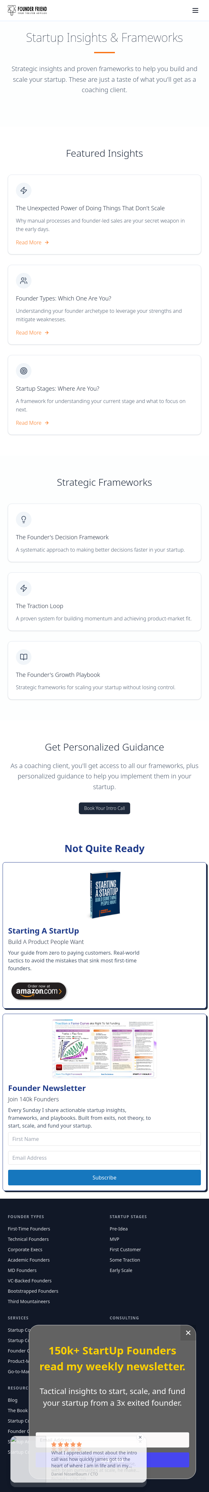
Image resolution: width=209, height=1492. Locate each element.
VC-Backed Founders (30, 1281)
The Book (18, 1410)
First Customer (125, 1249)
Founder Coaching (27, 1351)
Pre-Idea (119, 1229)
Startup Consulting (28, 1340)
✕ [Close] (188, 1332)
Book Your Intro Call (104, 808)
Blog (13, 1400)
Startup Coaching (26, 1330)
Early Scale (121, 1270)
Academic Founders (29, 1260)
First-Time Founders (29, 1229)
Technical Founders (28, 1239)
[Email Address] (104, 1158)
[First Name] (104, 1139)
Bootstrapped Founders (33, 1291)
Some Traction (125, 1260)
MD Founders (22, 1270)
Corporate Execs (25, 1249)
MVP (114, 1239)
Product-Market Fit (27, 1361)
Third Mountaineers (29, 1301)
